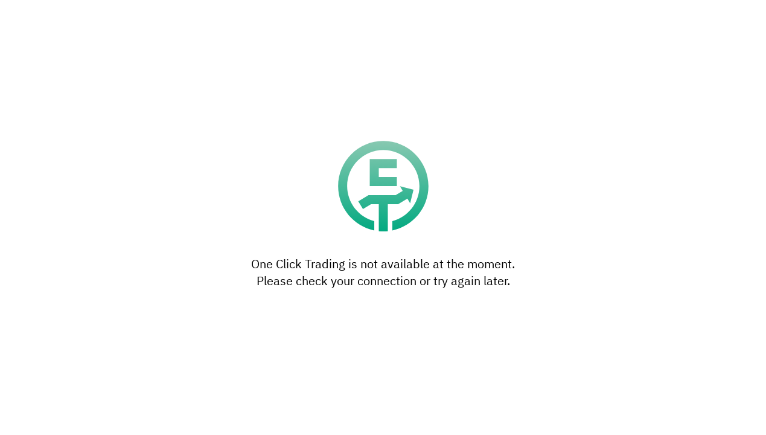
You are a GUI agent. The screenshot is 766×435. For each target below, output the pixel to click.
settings (451, 242)
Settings (293, 281)
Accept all (472, 281)
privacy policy (294, 254)
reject (428, 206)
